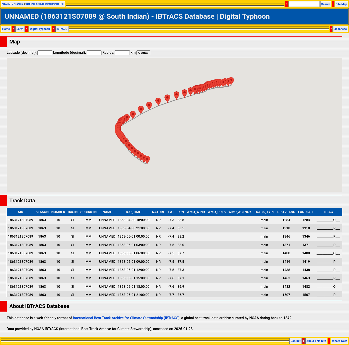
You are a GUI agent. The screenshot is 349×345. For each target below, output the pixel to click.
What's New (339, 341)
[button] (231, 81)
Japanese (340, 29)
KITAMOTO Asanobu (12, 3)
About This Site (316, 341)
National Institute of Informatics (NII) (45, 3)
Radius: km (119, 52)
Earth (19, 29)
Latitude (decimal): (29, 52)
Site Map (341, 4)
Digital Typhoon (40, 29)
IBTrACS (62, 29)
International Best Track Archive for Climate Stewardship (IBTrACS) (126, 318)
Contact (295, 341)
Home (6, 29)
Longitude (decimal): (77, 52)
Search (325, 4)
